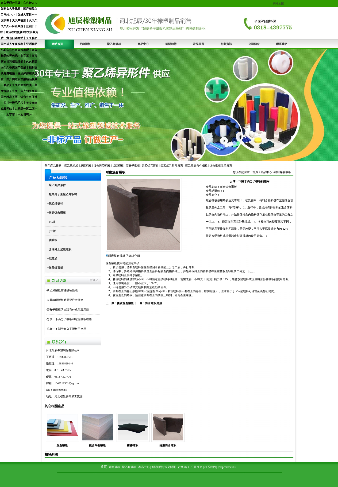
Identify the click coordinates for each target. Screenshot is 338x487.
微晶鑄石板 (56, 267)
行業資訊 (226, 44)
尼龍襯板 (85, 44)
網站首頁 (57, 44)
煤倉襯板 (62, 445)
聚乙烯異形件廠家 (172, 165)
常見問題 (198, 44)
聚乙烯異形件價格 (196, 165)
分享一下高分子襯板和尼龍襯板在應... (70, 319)
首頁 (255, 172)
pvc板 (52, 231)
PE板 (52, 222)
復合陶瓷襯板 (102, 165)
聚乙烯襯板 (114, 44)
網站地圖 (278, 3)
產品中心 (143, 44)
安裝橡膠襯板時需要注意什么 (65, 300)
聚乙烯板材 (56, 203)
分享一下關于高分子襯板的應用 (66, 329)
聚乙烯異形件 (150, 165)
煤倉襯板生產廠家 (221, 165)
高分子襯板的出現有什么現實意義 (68, 309)
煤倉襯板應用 (153, 303)
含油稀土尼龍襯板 (60, 249)
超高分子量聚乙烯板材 (63, 194)
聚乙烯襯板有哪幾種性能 (62, 290)
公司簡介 (254, 44)
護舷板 (53, 240)
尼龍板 (53, 258)
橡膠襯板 (118, 165)
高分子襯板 (133, 165)
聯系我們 (281, 44)
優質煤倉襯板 (125, 303)
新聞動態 (171, 44)
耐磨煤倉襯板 (57, 212)
